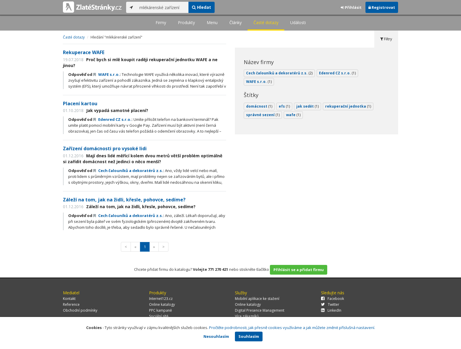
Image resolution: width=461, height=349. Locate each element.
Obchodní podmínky (80, 310)
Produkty (186, 22)
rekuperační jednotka (348, 106)
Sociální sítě (158, 316)
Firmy (161, 22)
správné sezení (263, 114)
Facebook (332, 298)
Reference (71, 304)
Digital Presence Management (259, 310)
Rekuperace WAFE (83, 52)
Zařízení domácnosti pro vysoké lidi (105, 148)
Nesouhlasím (216, 336)
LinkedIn (331, 310)
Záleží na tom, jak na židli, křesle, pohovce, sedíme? (124, 199)
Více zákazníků (247, 316)
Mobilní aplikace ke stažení (257, 298)
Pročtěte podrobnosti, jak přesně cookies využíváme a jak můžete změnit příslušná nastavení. (292, 327)
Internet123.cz (161, 298)
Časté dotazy (265, 22)
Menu (212, 22)
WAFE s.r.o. (106, 74)
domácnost (259, 106)
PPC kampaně (160, 310)
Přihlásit (351, 7)
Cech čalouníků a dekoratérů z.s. (128, 170)
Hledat (201, 7)
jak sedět (307, 106)
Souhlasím (248, 336)
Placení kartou (80, 103)
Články (235, 22)
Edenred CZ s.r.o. (112, 119)
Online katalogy (162, 304)
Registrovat (381, 7)
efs (284, 106)
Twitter (330, 304)
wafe (293, 114)
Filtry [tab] (386, 38)
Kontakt (69, 298)
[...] (162, 7)
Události (298, 22)
